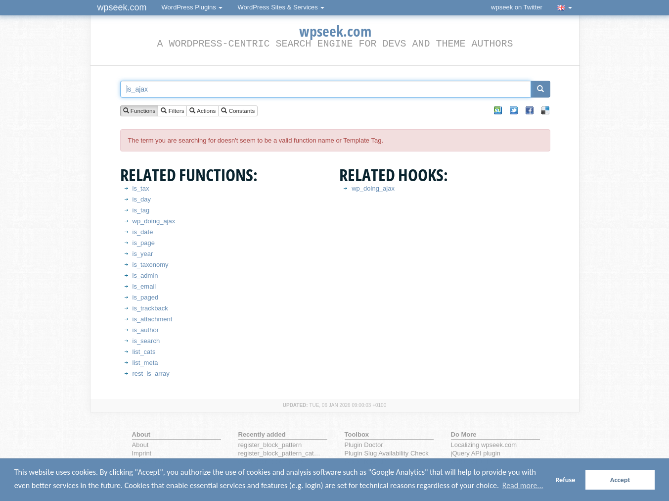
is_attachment (153, 319)
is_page (144, 243)
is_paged (146, 297)
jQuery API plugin (475, 453)
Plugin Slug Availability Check (387, 453)
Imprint (142, 453)
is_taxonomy (151, 264)
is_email (144, 286)
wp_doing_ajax (154, 221)
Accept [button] (620, 479)
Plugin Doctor (364, 445)
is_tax (141, 188)
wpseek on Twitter (516, 7)
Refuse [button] (565, 479)
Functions (139, 111)
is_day (142, 199)
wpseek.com (122, 7)
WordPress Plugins (192, 7)
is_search (146, 341)
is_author (146, 330)
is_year (143, 253)
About (140, 445)
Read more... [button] (522, 485)
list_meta (145, 362)
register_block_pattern (270, 445)
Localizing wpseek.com (484, 445)
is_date (143, 232)
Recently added (262, 434)
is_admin (145, 275)
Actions (202, 111)
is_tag (141, 210)
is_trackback (150, 308)
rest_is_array (151, 373)
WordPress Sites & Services (280, 7)
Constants (238, 111)
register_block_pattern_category (280, 453)
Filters (172, 111)
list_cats (144, 351)
